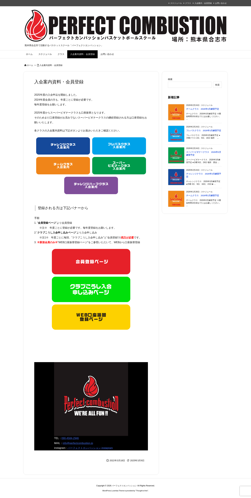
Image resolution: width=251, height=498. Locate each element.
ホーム (30, 65)
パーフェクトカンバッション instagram (90, 448)
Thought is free (141, 491)
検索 (170, 79)
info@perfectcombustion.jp (78, 443)
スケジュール (176, 3)
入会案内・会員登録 (203, 3)
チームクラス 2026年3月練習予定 (202, 109)
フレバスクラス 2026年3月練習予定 (203, 130)
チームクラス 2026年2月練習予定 (202, 195)
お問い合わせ (221, 3)
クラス (188, 3)
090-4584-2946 (70, 438)
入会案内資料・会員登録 (51, 65)
